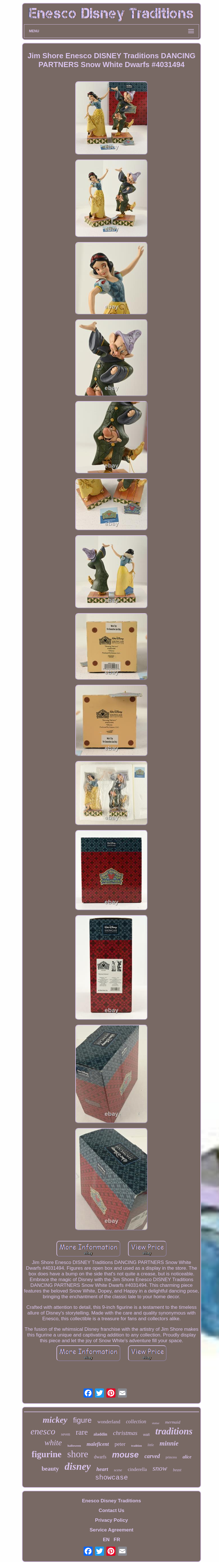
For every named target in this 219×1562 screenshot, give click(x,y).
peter (120, 1444)
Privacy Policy (111, 1520)
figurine (47, 1454)
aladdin (100, 1434)
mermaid (172, 1422)
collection (136, 1421)
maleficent (98, 1444)
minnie (169, 1443)
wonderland (108, 1421)
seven (65, 1434)
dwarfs (100, 1456)
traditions (173, 1431)
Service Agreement (111, 1530)
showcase (111, 1478)
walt (146, 1434)
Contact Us (111, 1510)
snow (160, 1468)
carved (152, 1456)
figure (82, 1420)
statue (155, 1423)
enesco (43, 1431)
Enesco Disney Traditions (111, 1500)
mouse (125, 1454)
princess (171, 1457)
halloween (74, 1445)
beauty (50, 1468)
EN (106, 1539)
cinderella (137, 1469)
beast (177, 1470)
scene (118, 1470)
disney (78, 1466)
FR (117, 1539)
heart (102, 1469)
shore (77, 1454)
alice (186, 1456)
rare (82, 1432)
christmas (125, 1432)
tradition (136, 1445)
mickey (55, 1419)
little (151, 1445)
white (53, 1442)
